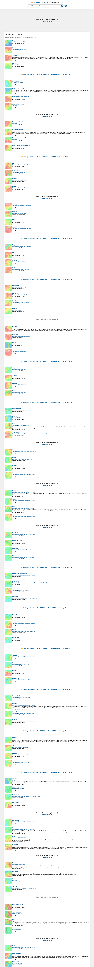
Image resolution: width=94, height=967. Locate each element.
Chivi (13, 663)
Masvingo (15, 48)
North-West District (22, 147)
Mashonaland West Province (24, 336)
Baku (13, 40)
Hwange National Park (19, 350)
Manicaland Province (18, 122)
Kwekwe (28, 697)
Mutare (14, 424)
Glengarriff (15, 962)
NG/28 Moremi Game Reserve (21, 145)
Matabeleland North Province (24, 187)
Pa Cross (15, 946)
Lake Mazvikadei (17, 540)
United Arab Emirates (18, 89)
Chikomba (15, 268)
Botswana (14, 147)
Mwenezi (29, 410)
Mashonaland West (22, 369)
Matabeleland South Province (24, 205)
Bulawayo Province (18, 129)
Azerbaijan (14, 41)
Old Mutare (15, 637)
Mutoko (14, 219)
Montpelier (15, 81)
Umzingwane (35, 598)
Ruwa (14, 450)
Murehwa (15, 301)
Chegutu (33, 500)
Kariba (14, 391)
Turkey (13, 921)
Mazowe (14, 163)
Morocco (14, 888)
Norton (14, 614)
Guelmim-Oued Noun (21, 888)
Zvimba (32, 542)
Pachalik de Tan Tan (31, 888)
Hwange (14, 227)
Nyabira (14, 753)
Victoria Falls (16, 171)
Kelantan (19, 906)
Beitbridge (15, 581)
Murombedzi (16, 802)
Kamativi (15, 473)
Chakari (14, 622)
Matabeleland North (22, 172)
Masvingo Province (22, 49)
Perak (18, 913)
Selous (14, 499)
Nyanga (14, 178)
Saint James (20, 82)
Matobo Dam (16, 533)
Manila (19, 929)
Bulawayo (29, 459)
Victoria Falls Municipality (41, 433)
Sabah (18, 417)
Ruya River (15, 795)
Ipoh (22, 913)
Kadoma (33, 575)
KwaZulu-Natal (16, 953)
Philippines (14, 344)
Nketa (14, 457)
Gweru (14, 589)
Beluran (14, 416)
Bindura (14, 719)
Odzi (13, 515)
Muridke (14, 63)
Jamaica (14, 82)
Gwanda (14, 828)
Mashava (15, 548)
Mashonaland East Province (20, 96)
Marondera (15, 293)
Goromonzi (15, 326)
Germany (15, 871)
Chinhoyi (15, 491)
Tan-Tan (14, 886)
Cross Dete (15, 712)
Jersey (14, 779)
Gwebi (14, 761)
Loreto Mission (16, 696)
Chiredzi (14, 260)
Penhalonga (15, 678)
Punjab (18, 64)
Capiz (19, 880)
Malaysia (14, 417)
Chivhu (14, 629)
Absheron (20, 41)
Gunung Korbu (16, 912)
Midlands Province (22, 287)
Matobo (14, 204)
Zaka (13, 745)
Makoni (29, 467)
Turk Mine (15, 655)
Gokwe (14, 670)
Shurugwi (15, 375)
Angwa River (16, 368)
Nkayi (14, 186)
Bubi (33, 656)
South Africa (15, 955)
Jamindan (15, 879)
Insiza (33, 557)
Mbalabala (15, 596)
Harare (14, 863)
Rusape (14, 465)
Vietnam (14, 788)
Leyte (14, 342)
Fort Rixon (15, 820)
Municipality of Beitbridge (42, 582)
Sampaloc (15, 928)
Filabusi (14, 556)
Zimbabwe (14, 49)
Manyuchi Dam (16, 408)
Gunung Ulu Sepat (17, 904)
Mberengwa (15, 285)
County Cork (19, 963)
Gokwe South (30, 672)
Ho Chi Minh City (17, 787)
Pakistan (14, 64)
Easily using (48, 74)
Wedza (14, 252)
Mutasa (14, 211)
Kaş (13, 920)
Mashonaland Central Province (21, 138)
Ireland (13, 963)
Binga (14, 245)
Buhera (14, 383)
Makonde (15, 334)
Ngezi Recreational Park (19, 573)
